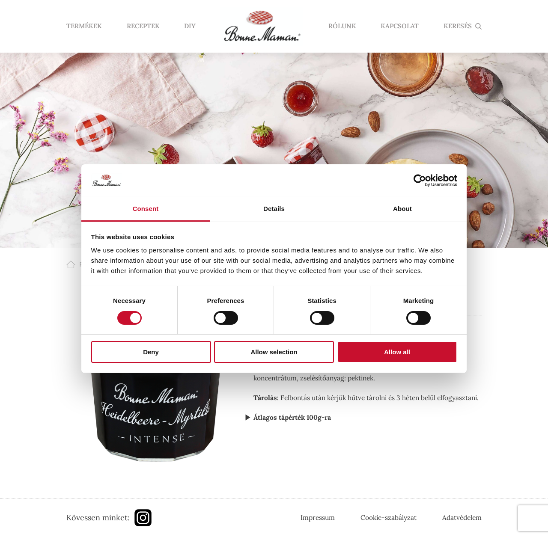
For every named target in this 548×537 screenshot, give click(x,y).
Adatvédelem (462, 517)
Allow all (397, 352)
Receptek (143, 26)
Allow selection (273, 352)
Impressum (318, 517)
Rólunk (342, 26)
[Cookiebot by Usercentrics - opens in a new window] (419, 180)
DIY (190, 26)
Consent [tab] (146, 208)
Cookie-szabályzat (388, 517)
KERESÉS (458, 26)
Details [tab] (274, 208)
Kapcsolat (400, 26)
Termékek (84, 26)
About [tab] (402, 208)
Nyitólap (262, 26)
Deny (151, 352)
